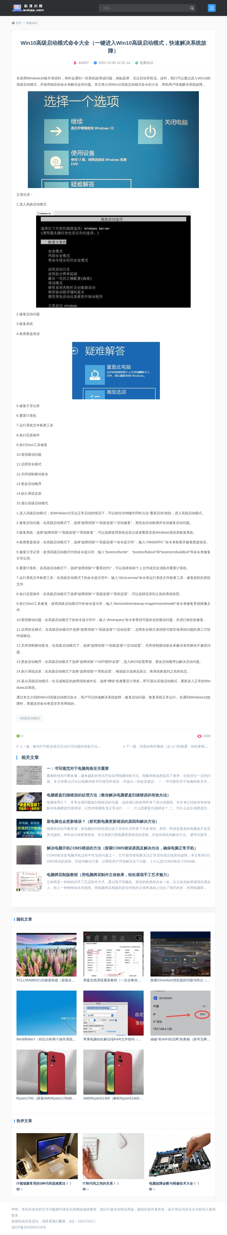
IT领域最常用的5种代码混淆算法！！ (44, 1183)
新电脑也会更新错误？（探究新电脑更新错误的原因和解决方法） (103, 821)
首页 (19, 23)
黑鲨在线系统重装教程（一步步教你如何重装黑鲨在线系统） (129, 980)
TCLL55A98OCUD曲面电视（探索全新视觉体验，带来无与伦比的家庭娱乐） (74, 980)
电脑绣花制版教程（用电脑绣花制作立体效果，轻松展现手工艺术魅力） (109, 875)
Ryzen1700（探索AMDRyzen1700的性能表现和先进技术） (61, 1098)
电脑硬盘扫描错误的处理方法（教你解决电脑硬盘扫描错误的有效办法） (109, 795)
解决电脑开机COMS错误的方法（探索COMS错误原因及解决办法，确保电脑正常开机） (122, 848)
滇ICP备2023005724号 (28, 1227)
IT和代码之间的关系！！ (101, 1183)
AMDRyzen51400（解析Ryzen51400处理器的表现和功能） (128, 1098)
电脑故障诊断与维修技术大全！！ (174, 1183)
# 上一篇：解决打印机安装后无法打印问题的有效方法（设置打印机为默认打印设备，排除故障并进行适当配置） (101, 746)
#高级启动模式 (29, 718)
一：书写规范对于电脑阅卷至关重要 (78, 768)
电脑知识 (32, 23)
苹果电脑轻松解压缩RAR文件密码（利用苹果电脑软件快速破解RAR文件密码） (143, 1039)
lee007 (83, 63)
